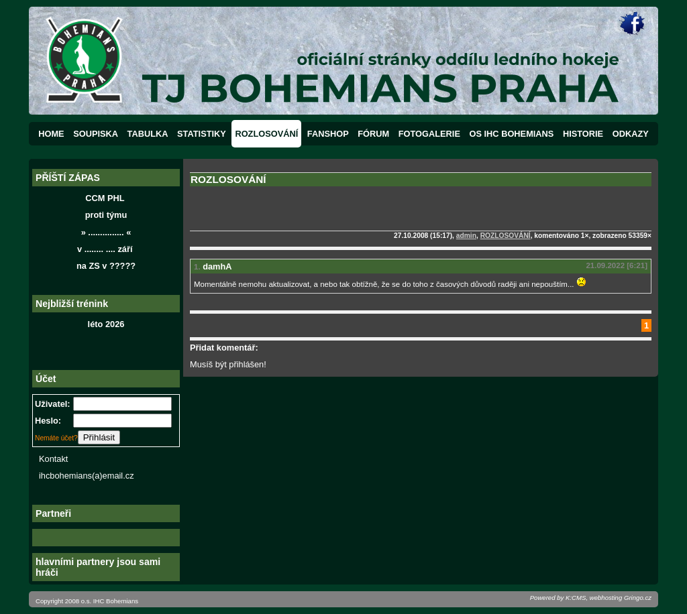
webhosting (606, 597)
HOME (51, 134)
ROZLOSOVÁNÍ (266, 134)
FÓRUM (373, 134)
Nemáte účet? (56, 438)
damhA (217, 266)
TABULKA (147, 134)
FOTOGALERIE (429, 134)
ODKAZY (631, 134)
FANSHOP (328, 134)
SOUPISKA (95, 134)
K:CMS (576, 597)
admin (466, 235)
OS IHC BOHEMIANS (512, 134)
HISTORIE (583, 134)
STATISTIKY (201, 134)
